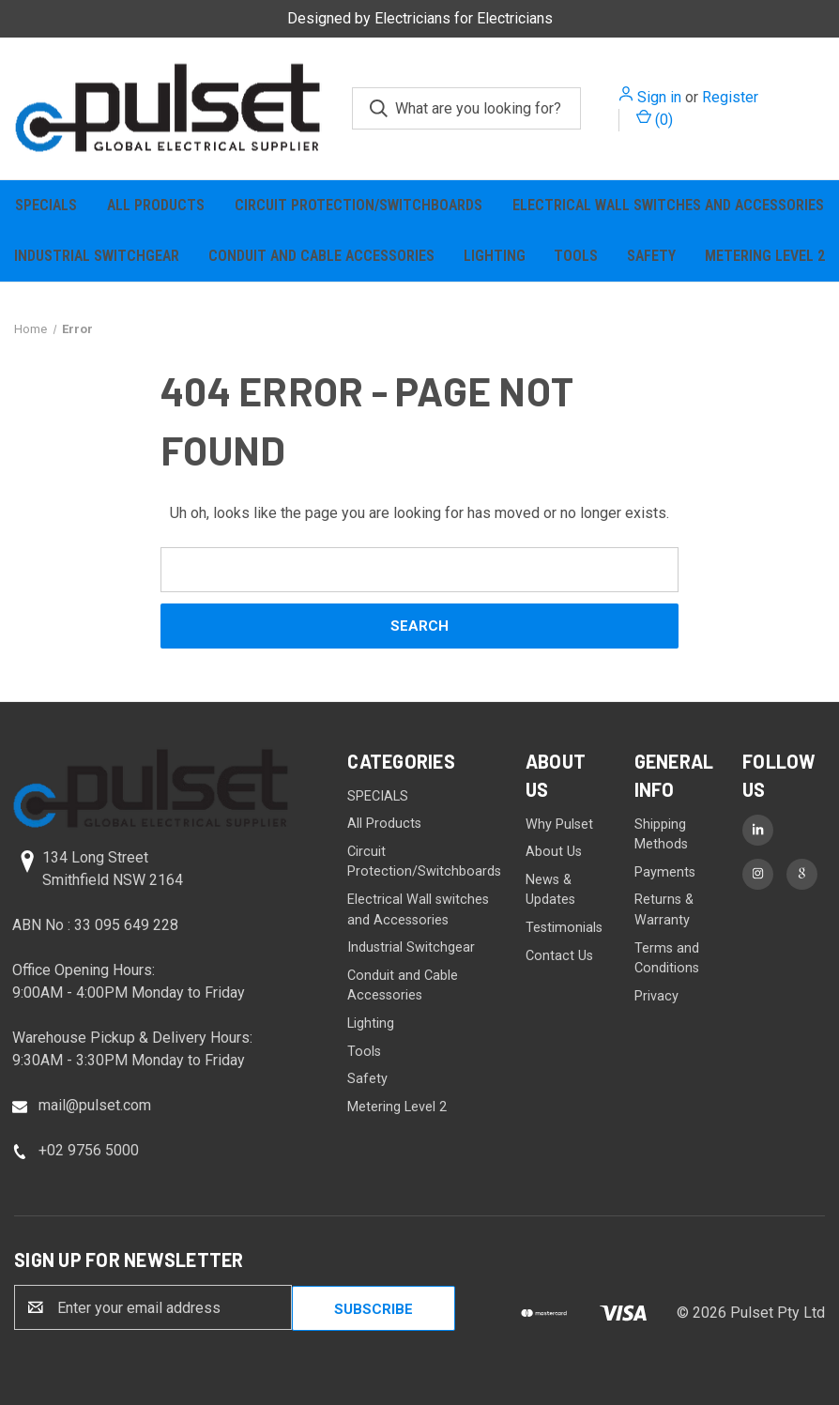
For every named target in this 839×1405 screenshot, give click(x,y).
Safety (651, 256)
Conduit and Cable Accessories (321, 256)
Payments (664, 872)
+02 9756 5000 (88, 1150)
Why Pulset (559, 824)
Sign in (659, 97)
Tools (576, 256)
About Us (554, 852)
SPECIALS (46, 205)
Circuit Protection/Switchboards (358, 205)
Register (730, 97)
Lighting (495, 256)
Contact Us (559, 956)
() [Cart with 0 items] (654, 119)
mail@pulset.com (94, 1105)
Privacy (656, 996)
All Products (156, 205)
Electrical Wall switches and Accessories (668, 205)
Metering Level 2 (397, 1107)
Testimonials (564, 928)
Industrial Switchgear (96, 256)
